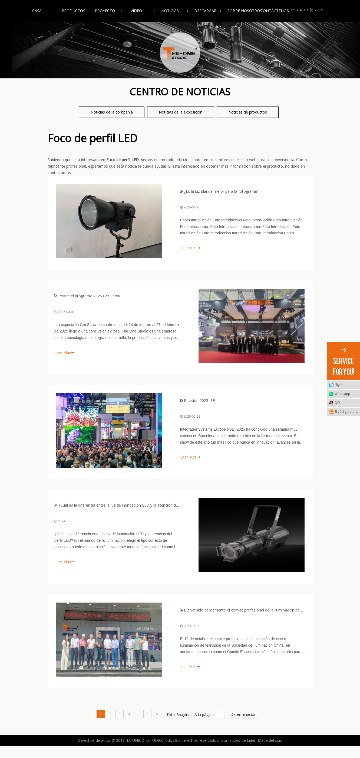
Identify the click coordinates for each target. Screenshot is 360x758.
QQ (337, 402)
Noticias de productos (247, 112)
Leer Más (190, 248)
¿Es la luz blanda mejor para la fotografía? (220, 192)
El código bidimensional (347, 411)
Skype (339, 385)
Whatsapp (342, 393)
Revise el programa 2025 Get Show (90, 299)
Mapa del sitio (270, 752)
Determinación (243, 726)
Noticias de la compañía (112, 112)
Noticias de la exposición (180, 112)
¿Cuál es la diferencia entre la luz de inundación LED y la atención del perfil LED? (130, 513)
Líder (251, 752)
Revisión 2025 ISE (199, 406)
